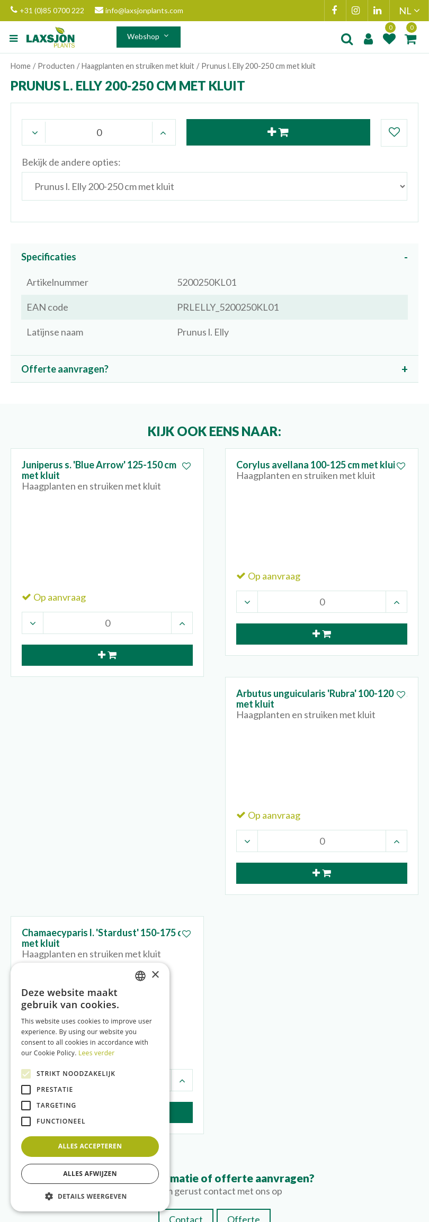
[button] (90, 1196)
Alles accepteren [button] (90, 1146)
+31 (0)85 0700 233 (273, 1002)
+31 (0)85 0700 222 (47, 10)
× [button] (155, 975)
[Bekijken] (410, 39)
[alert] (90, 1087)
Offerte (243, 885)
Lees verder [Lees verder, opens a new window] (96, 1052)
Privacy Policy (276, 1211)
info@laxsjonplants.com (139, 10)
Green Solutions (220, 1211)
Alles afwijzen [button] (90, 1173)
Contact (186, 885)
